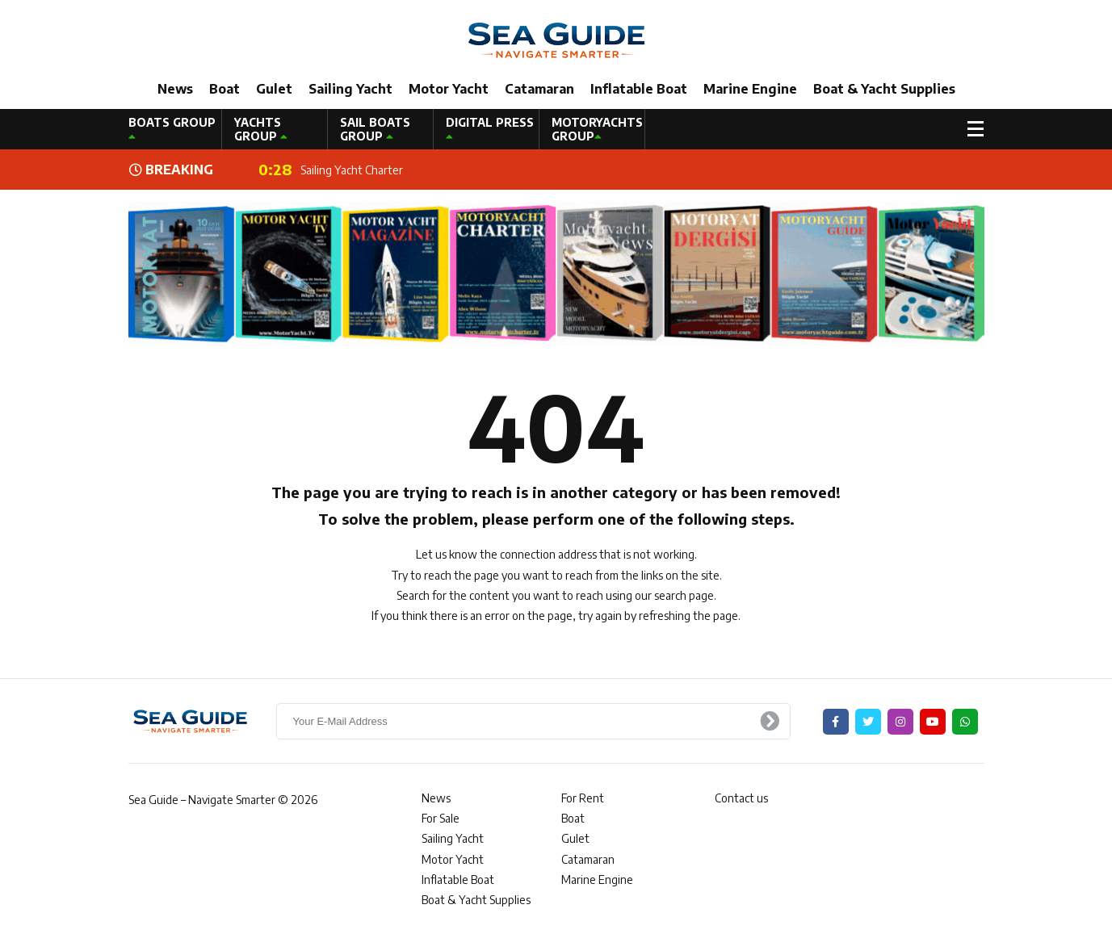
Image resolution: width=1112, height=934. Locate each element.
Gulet (274, 89)
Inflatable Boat (638, 89)
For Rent (582, 798)
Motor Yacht (449, 89)
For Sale (440, 818)
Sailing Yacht (350, 89)
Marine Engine (750, 89)
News (175, 89)
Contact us (741, 798)
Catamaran (539, 89)
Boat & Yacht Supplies (884, 89)
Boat (224, 89)
